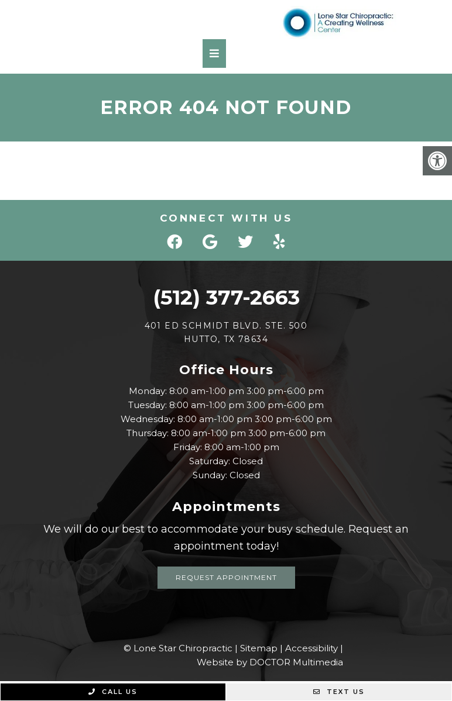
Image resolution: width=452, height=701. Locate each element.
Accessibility (311, 648)
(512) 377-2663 (226, 297)
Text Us (339, 692)
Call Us (113, 692)
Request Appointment (226, 577)
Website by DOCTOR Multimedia (270, 662)
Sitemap (259, 648)
